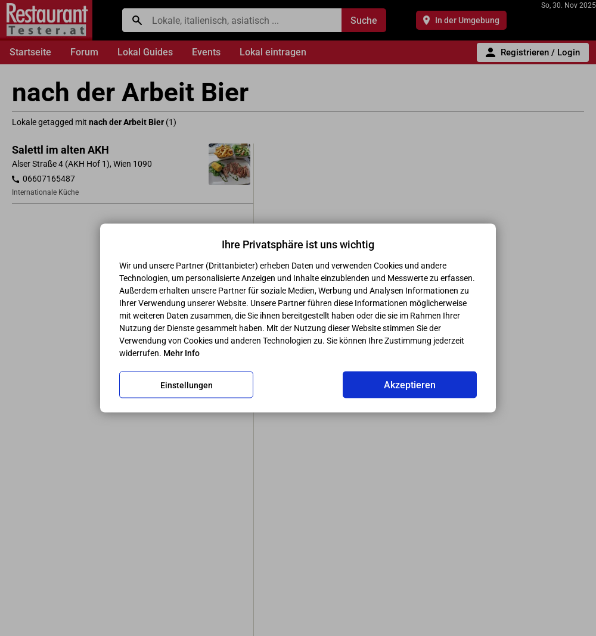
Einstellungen (186, 384)
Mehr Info (181, 353)
